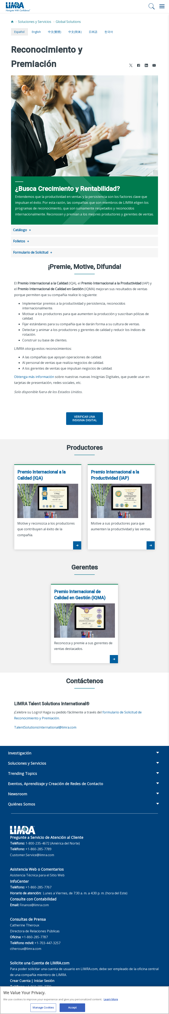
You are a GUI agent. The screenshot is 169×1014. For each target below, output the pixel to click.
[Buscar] (152, 6)
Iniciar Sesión (44, 979)
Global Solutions (68, 21)
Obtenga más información (34, 375)
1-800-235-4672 (37, 842)
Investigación (19, 751)
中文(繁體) (54, 32)
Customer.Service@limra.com (32, 853)
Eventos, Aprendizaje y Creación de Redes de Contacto (55, 782)
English (36, 32)
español (19, 32)
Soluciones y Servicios (34, 21)
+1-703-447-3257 (47, 941)
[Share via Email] (154, 65)
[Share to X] (131, 65)
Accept (72, 1009)
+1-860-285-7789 (38, 848)
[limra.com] (17, 6)
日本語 (93, 32)
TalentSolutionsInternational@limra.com (45, 726)
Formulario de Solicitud (30, 251)
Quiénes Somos (21, 802)
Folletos (19, 240)
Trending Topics (22, 772)
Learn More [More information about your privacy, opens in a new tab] (111, 1001)
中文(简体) (75, 32)
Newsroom (17, 792)
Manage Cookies (43, 1009)
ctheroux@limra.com (25, 947)
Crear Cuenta (20, 979)
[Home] (12, 21)
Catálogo (20, 230)
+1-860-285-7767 (38, 886)
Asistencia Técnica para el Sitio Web (37, 874)
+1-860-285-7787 (35, 936)
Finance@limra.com (34, 903)
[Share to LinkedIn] (146, 65)
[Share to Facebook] (138, 65)
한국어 (109, 32)
